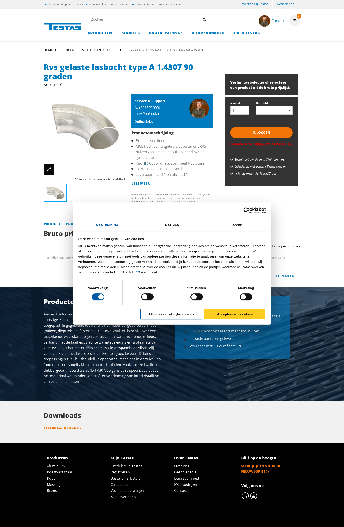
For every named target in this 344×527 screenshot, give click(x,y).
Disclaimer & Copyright (248, 518)
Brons (52, 490)
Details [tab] (172, 224)
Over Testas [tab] (186, 458)
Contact (180, 490)
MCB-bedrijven (186, 484)
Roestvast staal (59, 472)
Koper (52, 478)
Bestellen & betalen (127, 478)
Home (48, 50)
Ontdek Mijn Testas (126, 466)
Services (131, 33)
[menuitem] (237, 4)
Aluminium (56, 466)
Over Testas (247, 33)
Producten (100, 33)
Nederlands (285, 4)
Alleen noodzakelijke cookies (171, 314)
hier (136, 272)
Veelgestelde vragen (127, 490)
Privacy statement (113, 518)
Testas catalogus (61, 427)
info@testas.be (147, 113)
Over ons (181, 466)
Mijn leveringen (123, 496)
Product (52, 224)
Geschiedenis (185, 472)
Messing (54, 484)
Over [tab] (238, 224)
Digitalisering (164, 33)
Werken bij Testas (255, 4)
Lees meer (140, 183)
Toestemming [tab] (106, 224)
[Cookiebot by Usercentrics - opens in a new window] (247, 210)
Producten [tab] (57, 458)
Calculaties (119, 484)
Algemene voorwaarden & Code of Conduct (178, 518)
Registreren (120, 472)
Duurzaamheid (208, 33)
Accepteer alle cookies (235, 314)
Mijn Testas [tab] (122, 458)
